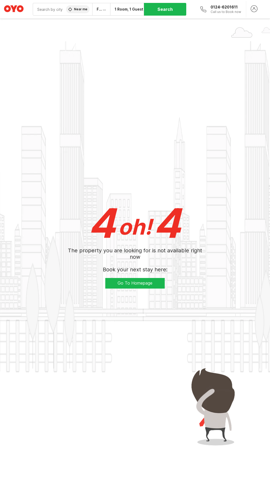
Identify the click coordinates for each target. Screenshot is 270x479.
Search (165, 9)
